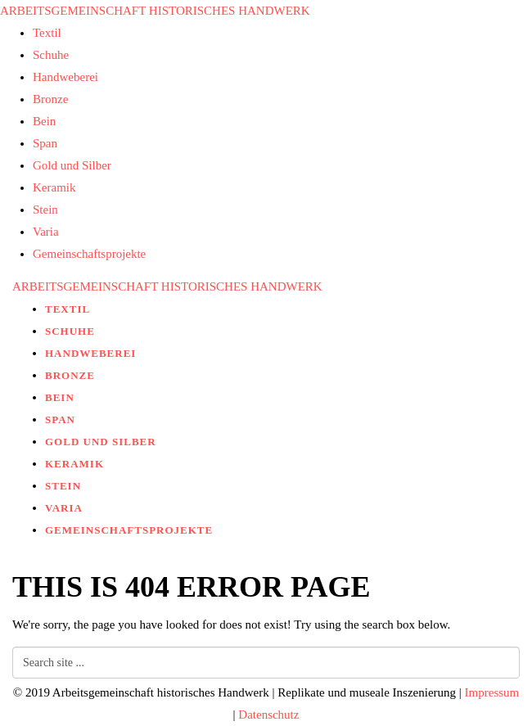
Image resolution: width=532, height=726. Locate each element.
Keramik (54, 187)
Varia (46, 231)
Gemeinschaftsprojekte (89, 253)
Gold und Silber (72, 165)
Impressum (492, 692)
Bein (44, 121)
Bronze (50, 99)
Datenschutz (268, 714)
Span (45, 143)
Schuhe (51, 54)
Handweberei (65, 76)
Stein (45, 209)
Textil (47, 32)
